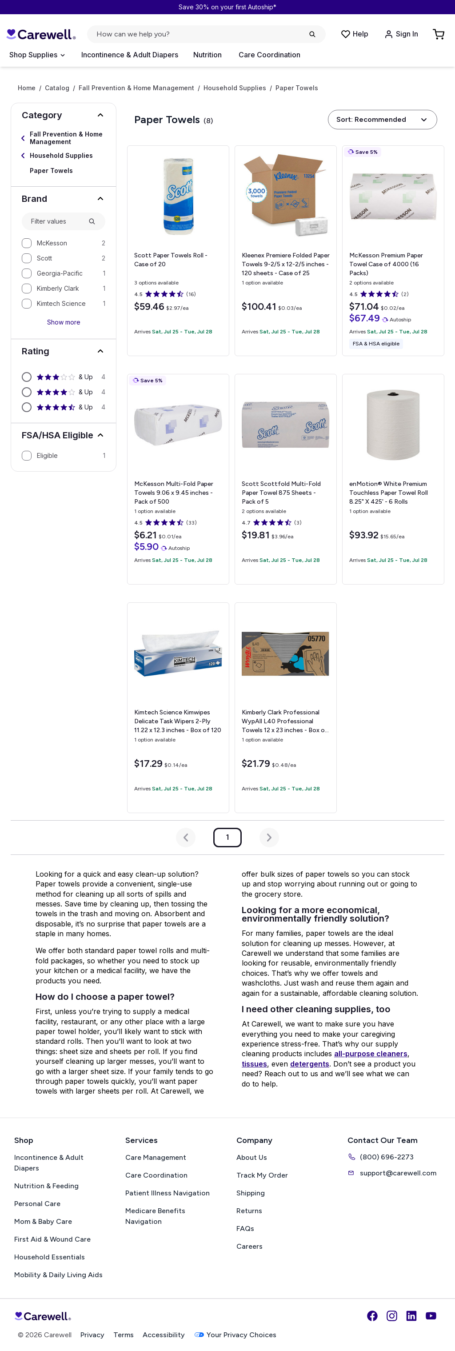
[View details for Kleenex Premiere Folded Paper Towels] (285, 250)
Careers (249, 1246)
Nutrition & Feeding (46, 1186)
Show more (63, 322)
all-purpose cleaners (370, 1053)
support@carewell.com (391, 1172)
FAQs (245, 1228)
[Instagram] (392, 1316)
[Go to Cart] (439, 34)
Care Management (155, 1157)
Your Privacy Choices (235, 1334)
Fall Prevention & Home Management (136, 88)
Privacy (92, 1335)
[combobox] (56, 221)
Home (27, 88)
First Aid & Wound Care (52, 1239)
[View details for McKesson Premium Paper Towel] (393, 250)
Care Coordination (269, 54)
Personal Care (37, 1203)
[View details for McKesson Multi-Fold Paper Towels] (178, 479)
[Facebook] (372, 1316)
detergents (309, 1063)
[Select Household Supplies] (63, 155)
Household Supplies (235, 88)
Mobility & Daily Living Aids (58, 1275)
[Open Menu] (37, 55)
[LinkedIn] (411, 1316)
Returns (249, 1211)
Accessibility (164, 1335)
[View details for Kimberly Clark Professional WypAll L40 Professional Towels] (285, 707)
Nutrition (207, 54)
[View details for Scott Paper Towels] (178, 250)
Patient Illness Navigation (167, 1193)
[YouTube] (431, 1316)
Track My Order (262, 1175)
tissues (254, 1063)
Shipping (250, 1193)
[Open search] (206, 34)
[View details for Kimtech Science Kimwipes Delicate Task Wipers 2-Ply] (178, 707)
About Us (251, 1157)
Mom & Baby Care (43, 1221)
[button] (63, 115)
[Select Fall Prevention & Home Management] (63, 138)
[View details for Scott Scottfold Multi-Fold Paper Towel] (285, 479)
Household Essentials (49, 1257)
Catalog (57, 88)
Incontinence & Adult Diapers (129, 54)
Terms (123, 1335)
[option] (63, 243)
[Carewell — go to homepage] (41, 34)
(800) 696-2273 (380, 1156)
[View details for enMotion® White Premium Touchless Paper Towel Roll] (393, 479)
